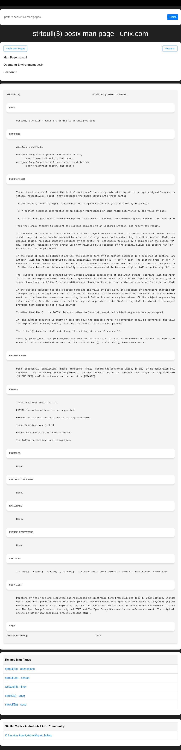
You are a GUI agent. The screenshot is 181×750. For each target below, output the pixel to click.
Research (170, 48)
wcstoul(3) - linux (15, 686)
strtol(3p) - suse (15, 695)
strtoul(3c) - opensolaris (20, 668)
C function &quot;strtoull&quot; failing (28, 735)
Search (173, 17)
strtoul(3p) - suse (15, 704)
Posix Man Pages (15, 48)
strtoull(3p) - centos (17, 677)
